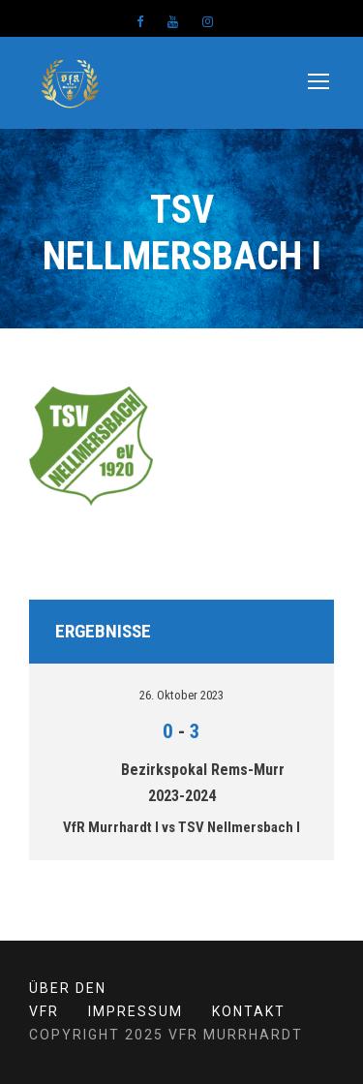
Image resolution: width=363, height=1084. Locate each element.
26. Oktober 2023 (181, 695)
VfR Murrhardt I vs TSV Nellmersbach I (181, 827)
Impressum (135, 1011)
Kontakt (249, 1011)
